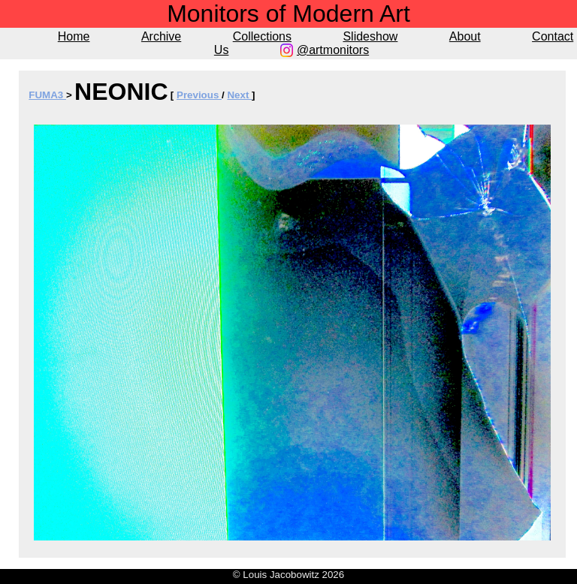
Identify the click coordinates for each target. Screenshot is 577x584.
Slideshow (370, 36)
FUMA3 (47, 95)
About (465, 36)
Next (239, 95)
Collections (262, 36)
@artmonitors (333, 50)
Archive (161, 36)
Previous (199, 95)
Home (74, 36)
